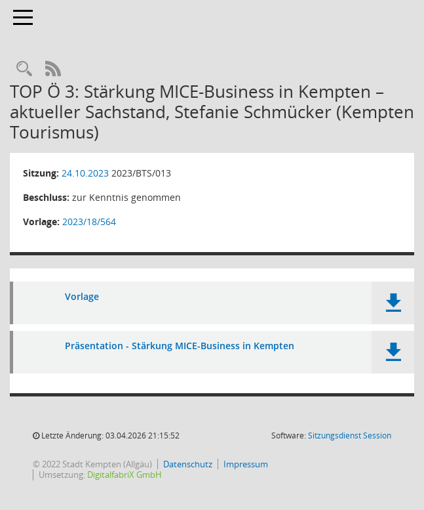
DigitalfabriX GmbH (124, 474)
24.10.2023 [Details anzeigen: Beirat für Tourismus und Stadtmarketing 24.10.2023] (85, 173)
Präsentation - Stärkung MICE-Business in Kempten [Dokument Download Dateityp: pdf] (179, 346)
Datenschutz (187, 464)
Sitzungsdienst (349, 435)
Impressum (245, 464)
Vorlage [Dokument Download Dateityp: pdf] (82, 297)
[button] (393, 303)
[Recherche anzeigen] (24, 69)
